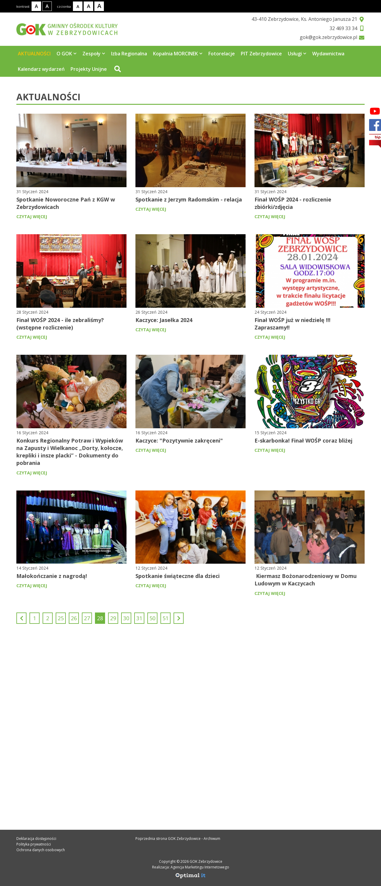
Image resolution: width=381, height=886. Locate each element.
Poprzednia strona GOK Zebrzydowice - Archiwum (177, 838)
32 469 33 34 (343, 28)
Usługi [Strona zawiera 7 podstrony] (297, 53)
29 (113, 618)
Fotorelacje (221, 53)
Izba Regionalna (129, 53)
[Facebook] (375, 111)
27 (87, 618)
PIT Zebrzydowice (261, 53)
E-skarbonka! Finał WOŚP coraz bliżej (303, 440)
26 (74, 618)
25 (61, 618)
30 (126, 618)
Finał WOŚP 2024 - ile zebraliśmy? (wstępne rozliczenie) (60, 323)
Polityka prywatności (33, 844)
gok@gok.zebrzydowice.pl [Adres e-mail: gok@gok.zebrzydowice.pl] (57, 762)
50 (152, 618)
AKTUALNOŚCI (34, 53)
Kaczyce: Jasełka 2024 (163, 320)
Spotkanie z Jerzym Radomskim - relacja (188, 199)
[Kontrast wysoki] (47, 6)
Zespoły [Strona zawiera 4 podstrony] (93, 53)
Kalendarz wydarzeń (41, 69)
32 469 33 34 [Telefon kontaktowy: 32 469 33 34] (39, 749)
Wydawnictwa (328, 53)
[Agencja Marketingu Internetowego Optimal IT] (190, 877)
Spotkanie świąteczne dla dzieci (177, 575)
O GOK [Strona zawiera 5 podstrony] (66, 53)
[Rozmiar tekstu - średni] (88, 6)
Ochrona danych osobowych (40, 849)
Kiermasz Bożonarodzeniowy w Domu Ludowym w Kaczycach (305, 579)
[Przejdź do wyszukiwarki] (117, 69)
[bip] (375, 141)
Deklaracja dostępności (36, 838)
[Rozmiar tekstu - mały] (77, 6)
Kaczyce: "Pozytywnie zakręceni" (179, 440)
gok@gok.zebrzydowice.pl (328, 37)
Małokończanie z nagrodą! (51, 575)
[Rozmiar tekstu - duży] (99, 6)
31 (139, 618)
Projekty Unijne (89, 69)
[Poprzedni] (21, 618)
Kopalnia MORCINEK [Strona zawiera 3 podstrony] (177, 53)
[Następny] (179, 618)
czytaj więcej (31, 216)
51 (165, 618)
